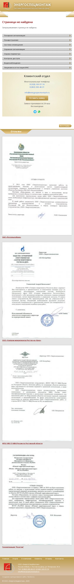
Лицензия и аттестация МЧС (16, 67)
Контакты (59, 559)
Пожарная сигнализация (14, 35)
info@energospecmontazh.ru (37, 92)
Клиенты (38, 559)
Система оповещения (13, 45)
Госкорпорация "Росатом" (13, 547)
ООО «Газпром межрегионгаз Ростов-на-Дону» (21, 340)
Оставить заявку (37, 98)
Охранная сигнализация (14, 49)
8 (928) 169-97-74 (37, 84)
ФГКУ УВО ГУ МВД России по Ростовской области (22, 443)
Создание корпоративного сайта (14, 577)
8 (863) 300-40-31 (37, 87)
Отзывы (48, 559)
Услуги (15, 559)
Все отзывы (64, 126)
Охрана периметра (12, 54)
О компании (26, 559)
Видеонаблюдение (12, 63)
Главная (5, 559)
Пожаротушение (11, 40)
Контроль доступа (12, 58)
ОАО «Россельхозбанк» (11, 237)
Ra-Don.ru (31, 577)
